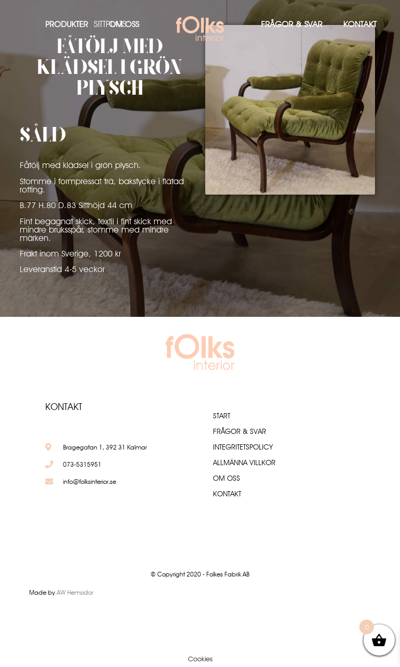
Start (221, 416)
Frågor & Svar (291, 24)
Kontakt (360, 24)
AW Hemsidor (75, 592)
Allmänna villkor (244, 462)
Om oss (124, 24)
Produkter (66, 24)
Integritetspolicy (243, 447)
